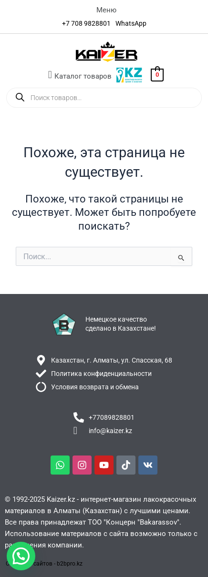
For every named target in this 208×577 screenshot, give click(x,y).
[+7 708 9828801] (86, 23)
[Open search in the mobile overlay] (104, 97)
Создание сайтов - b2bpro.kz (44, 563)
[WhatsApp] (131, 23)
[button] (106, 10)
